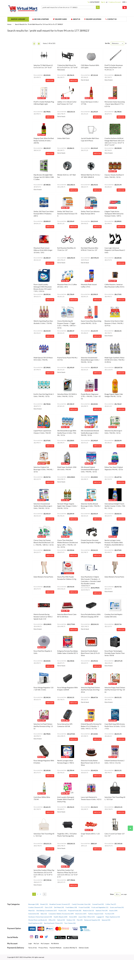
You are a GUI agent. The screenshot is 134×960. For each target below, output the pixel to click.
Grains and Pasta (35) (117, 907)
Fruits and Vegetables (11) (99, 907)
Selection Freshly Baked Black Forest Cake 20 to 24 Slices (90, 653)
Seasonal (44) (106, 920)
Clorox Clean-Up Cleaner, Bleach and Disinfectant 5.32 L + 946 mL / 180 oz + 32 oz (44, 542)
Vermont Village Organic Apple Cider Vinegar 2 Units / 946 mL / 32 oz (67, 506)
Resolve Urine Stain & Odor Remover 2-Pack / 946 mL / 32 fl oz (114, 323)
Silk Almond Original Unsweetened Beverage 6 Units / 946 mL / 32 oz (90, 469)
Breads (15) (44, 904)
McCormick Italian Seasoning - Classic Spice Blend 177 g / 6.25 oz (115, 104)
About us (76, 19)
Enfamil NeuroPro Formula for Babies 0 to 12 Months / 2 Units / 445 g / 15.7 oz (91, 726)
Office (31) (52, 920)
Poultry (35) (62, 910)
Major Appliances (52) (113, 917)
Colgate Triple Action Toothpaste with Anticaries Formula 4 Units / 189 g (114, 213)
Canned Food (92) (98, 904)
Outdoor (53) (71, 920)
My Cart (36, 943)
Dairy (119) (48, 907)
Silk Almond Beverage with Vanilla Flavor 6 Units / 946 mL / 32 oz (66, 433)
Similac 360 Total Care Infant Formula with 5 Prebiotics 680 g (44, 213)
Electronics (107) (80, 914)
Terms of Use (32, 948)
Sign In (103, 2)
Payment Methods (55, 948)
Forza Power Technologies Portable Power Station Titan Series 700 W (115, 653)
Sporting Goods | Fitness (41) (53, 923)
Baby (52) (44, 914)
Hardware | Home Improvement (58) (40, 917)
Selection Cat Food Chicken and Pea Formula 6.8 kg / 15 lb (43, 726)
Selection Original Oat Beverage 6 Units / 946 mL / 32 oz (43, 469)
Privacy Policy (43, 948)
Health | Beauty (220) (60, 917)
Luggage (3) (100, 917)
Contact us (112, 19)
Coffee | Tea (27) (111, 904)
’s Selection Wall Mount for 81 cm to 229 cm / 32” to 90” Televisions (67, 67)
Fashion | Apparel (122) (95, 914)
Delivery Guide (61, 19)
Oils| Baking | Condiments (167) (46, 910)
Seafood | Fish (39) (102, 910)
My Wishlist (55, 943)
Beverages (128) (33, 904)
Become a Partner (41, 19)
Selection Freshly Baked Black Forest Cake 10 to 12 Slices (90, 763)
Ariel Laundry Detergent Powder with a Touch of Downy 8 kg (65, 799)
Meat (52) (31, 910)
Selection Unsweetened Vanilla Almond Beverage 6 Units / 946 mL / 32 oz (43, 506)
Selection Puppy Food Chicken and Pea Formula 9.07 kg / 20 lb (115, 690)
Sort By (107, 43)
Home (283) (73, 917)
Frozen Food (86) (84, 907)
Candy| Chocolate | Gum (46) (81, 904)
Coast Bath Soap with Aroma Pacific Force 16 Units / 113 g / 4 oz (115, 726)
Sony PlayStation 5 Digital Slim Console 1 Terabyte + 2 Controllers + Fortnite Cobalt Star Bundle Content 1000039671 (91, 581)
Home (9, 24)
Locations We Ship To (70, 948)
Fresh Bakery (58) (71, 907)
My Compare (45, 943)
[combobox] (71, 7)
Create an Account (115, 2)
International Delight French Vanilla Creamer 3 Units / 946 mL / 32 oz (115, 506)
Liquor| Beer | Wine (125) (87, 917)
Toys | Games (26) (70, 923)
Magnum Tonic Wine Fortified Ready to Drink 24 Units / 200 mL (44, 140)
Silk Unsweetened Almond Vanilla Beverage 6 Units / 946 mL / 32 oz (90, 433)
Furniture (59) (109, 914)
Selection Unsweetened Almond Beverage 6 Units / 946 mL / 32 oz (90, 360)
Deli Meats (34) (59, 907)
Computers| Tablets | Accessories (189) (61, 914)
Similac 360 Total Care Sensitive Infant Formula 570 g (67, 213)
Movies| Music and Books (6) (37, 920)
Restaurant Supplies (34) (92, 920)
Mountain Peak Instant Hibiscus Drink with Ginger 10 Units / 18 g (43, 250)
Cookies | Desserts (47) (35, 907)
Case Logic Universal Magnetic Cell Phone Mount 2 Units (115, 250)
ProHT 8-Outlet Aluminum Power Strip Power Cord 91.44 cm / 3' (114, 67)
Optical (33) (61, 920)
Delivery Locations (93, 19)
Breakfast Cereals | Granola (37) (60, 904)
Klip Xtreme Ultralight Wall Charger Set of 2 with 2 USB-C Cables (44, 177)
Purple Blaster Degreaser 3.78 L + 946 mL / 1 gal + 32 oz (91, 396)
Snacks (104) (113, 910)
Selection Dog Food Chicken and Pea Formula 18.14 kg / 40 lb (90, 690)
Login (30, 943)
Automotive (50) (33, 914)
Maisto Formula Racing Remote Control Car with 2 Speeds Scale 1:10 (43, 617)
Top (129, 827)
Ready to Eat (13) (88, 910)
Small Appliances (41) (35, 923)
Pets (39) (79, 920)
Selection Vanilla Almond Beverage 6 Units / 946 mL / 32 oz (91, 506)
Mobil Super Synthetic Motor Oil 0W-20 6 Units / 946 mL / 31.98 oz (115, 360)
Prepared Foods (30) (74, 910)
